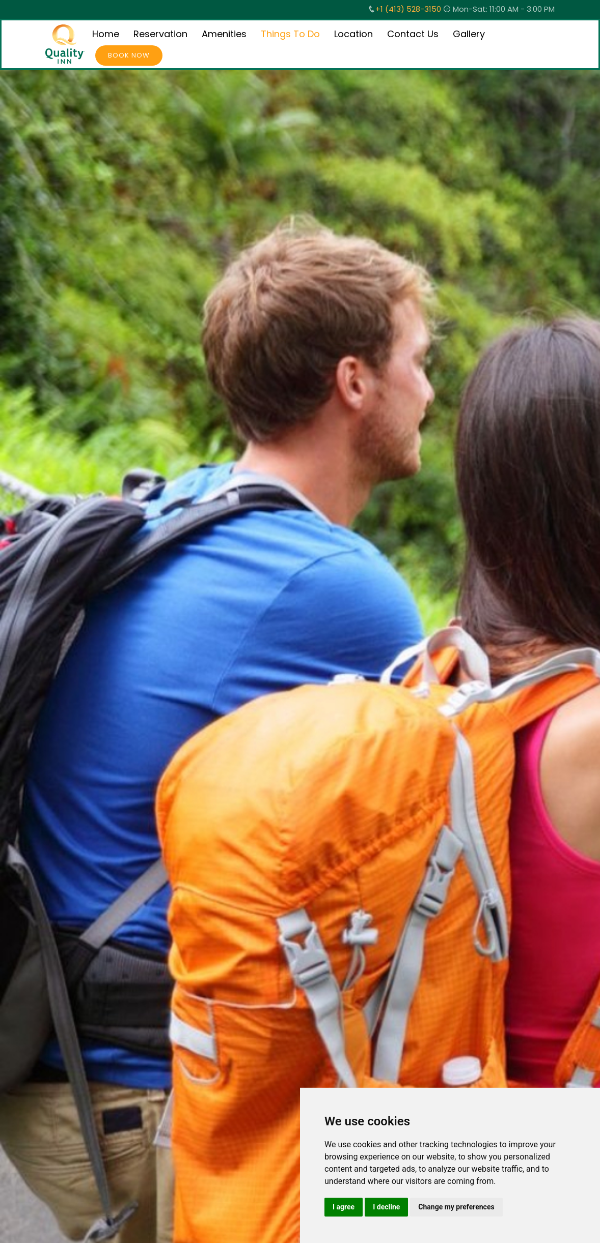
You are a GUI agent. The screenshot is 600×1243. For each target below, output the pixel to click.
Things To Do (290, 33)
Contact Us (413, 33)
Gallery (469, 33)
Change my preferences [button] (456, 1207)
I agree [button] (343, 1207)
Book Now (129, 55)
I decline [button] (386, 1207)
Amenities (224, 33)
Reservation (160, 33)
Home (105, 33)
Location (353, 33)
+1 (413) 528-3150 (408, 9)
